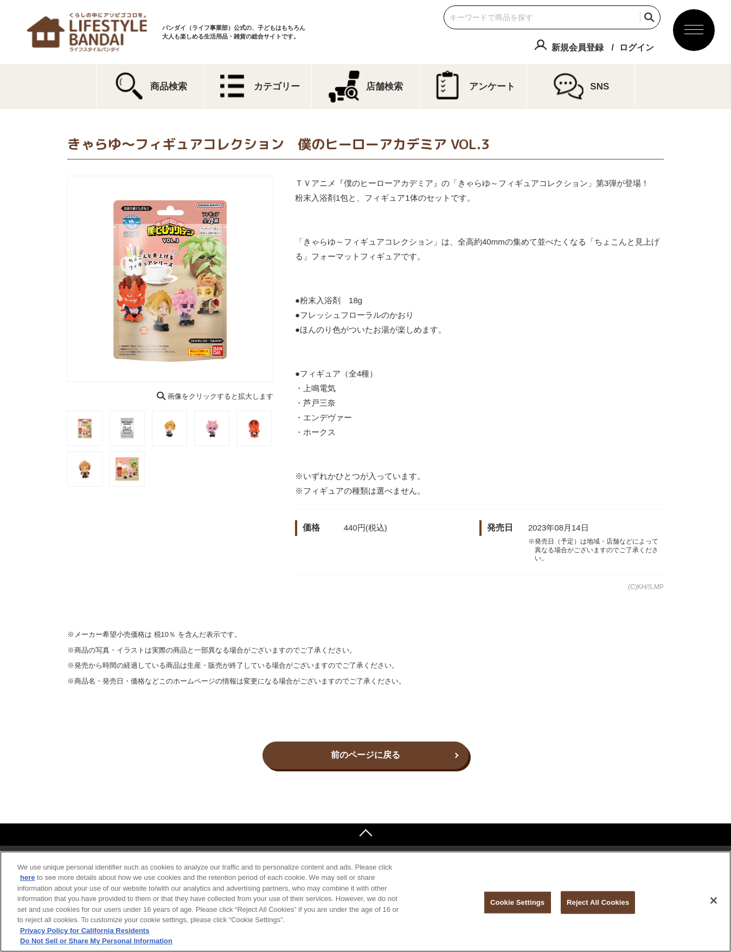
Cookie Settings (517, 902)
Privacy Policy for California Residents (84, 931)
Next (280, 278)
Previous (59, 278)
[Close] (714, 900)
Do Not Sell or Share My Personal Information (96, 941)
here (27, 877)
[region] (365, 901)
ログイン (636, 47)
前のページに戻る (365, 754)
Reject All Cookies (598, 902)
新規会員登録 (578, 47)
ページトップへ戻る (365, 834)
